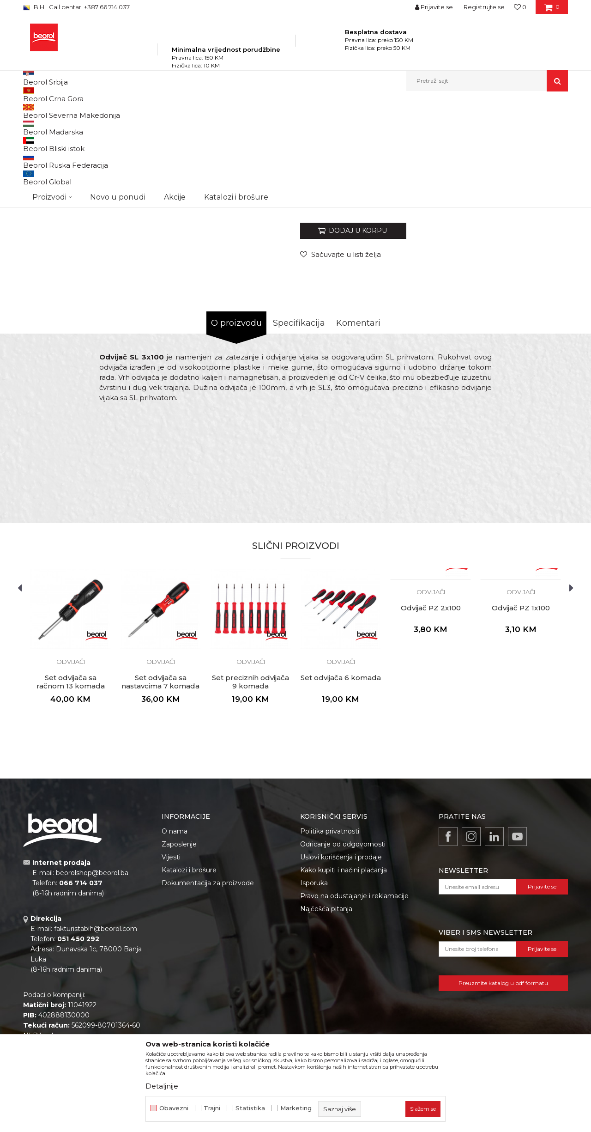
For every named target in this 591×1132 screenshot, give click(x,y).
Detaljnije (161, 1086)
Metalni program (157, 111)
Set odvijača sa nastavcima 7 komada (160, 787)
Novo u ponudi (117, 80)
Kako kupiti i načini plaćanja (343, 975)
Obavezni (173, 1108)
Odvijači (246, 111)
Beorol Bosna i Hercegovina (59, 111)
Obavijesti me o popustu (530, 302)
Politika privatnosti (329, 936)
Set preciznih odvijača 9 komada (250, 787)
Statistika (250, 1108)
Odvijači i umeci (207, 111)
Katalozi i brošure (189, 975)
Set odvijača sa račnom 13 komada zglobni (70, 791)
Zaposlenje (179, 949)
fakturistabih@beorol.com (95, 1034)
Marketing (296, 1108)
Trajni (212, 1108)
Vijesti (171, 962)
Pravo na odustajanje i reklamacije (354, 1001)
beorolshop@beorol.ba (92, 978)
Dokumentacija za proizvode (208, 988)
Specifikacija (299, 428)
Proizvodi (114, 111)
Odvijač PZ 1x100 (521, 713)
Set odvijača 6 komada (341, 783)
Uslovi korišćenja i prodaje (341, 962)
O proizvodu (236, 428)
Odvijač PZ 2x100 (431, 713)
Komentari (358, 428)
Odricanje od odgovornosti (343, 949)
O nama (174, 936)
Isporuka (314, 988)
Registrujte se (484, 7)
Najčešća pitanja (326, 1014)
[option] (57, 162)
